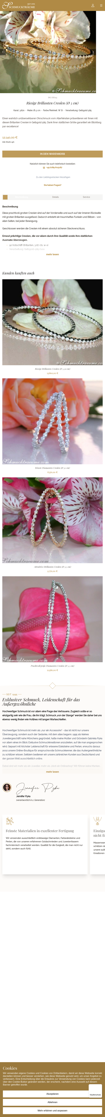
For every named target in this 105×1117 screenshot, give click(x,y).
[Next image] (93, 52)
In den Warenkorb (52, 154)
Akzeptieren (52, 1094)
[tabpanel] (52, 232)
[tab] (21, 197)
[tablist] (52, 197)
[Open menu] (101, 5)
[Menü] (100, 1086)
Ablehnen (52, 1102)
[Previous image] (3, 52)
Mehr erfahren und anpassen (52, 1110)
